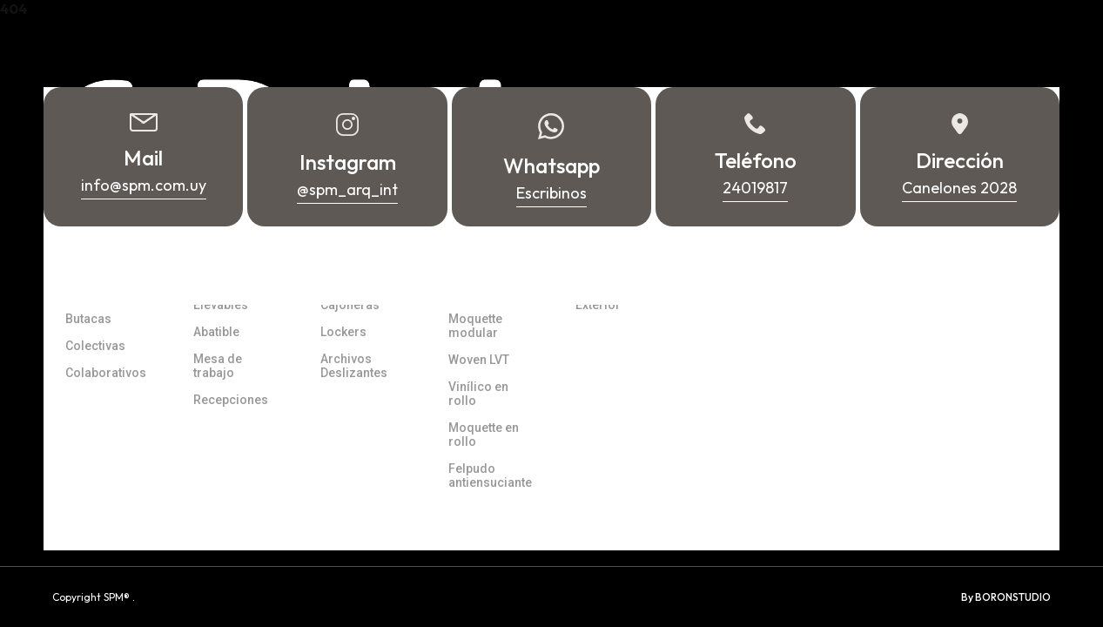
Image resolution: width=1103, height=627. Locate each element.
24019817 (945, 540)
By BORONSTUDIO (1006, 596)
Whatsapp (949, 513)
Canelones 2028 (765, 500)
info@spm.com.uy (970, 487)
